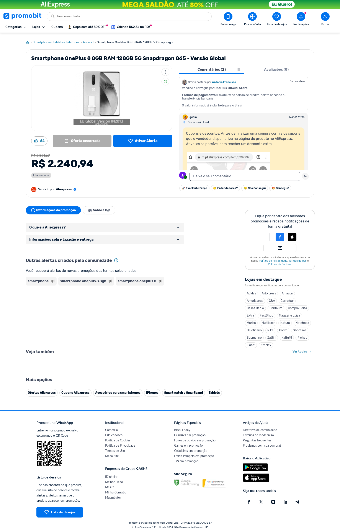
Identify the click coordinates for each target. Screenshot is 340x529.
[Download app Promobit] (228, 19)
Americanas (255, 298)
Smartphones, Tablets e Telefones (58, 39)
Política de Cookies (279, 261)
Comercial (111, 523)
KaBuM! (287, 335)
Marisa (251, 320)
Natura (285, 320)
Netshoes (302, 320)
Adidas (251, 290)
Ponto (283, 327)
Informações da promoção (53, 207)
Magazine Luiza (289, 313)
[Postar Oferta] (252, 19)
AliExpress (269, 290)
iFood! (251, 342)
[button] (265, 234)
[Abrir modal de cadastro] (325, 19)
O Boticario (254, 327)
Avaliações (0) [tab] (276, 67)
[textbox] (244, 173)
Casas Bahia (255, 305)
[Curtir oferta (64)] (39, 138)
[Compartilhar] (165, 79)
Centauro (276, 305)
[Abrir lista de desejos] (276, 19)
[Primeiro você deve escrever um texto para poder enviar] (305, 173)
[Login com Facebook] (280, 234)
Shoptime (299, 327)
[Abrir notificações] (301, 19)
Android (90, 39)
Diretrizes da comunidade (260, 523)
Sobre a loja (100, 207)
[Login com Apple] (292, 234)
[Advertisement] (109, 301)
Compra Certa (297, 305)
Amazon (287, 290)
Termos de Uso (298, 258)
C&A (272, 298)
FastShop (266, 313)
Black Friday (182, 523)
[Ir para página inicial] (29, 39)
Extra (250, 313)
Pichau (302, 335)
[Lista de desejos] (142, 138)
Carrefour (287, 298)
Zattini (271, 335)
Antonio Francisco (224, 79)
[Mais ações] (165, 69)
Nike (270, 327)
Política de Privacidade (273, 258)
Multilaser (268, 320)
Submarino (254, 335)
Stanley (266, 342)
